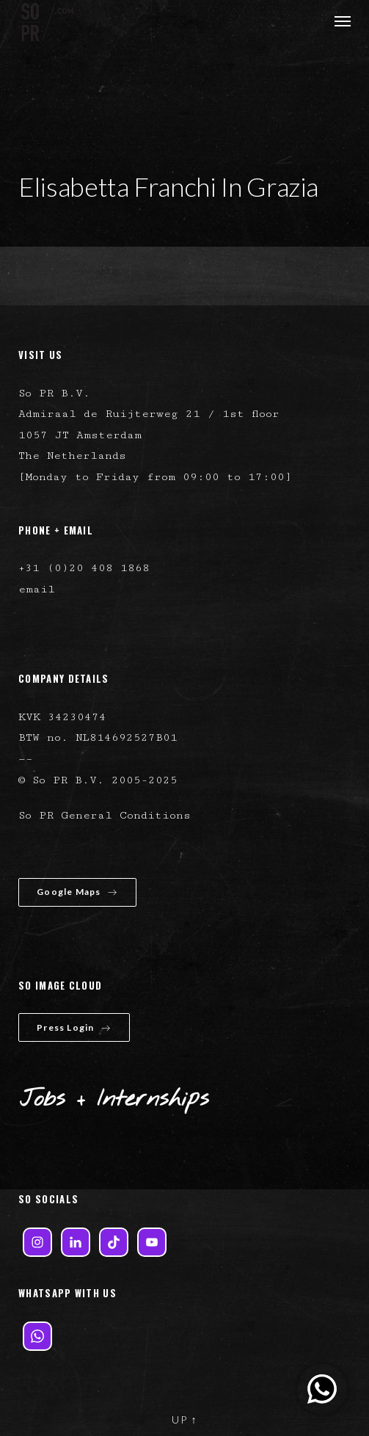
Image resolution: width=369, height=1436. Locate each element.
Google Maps (77, 891)
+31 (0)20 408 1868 (84, 568)
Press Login (74, 1027)
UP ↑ (185, 1419)
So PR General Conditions (104, 815)
